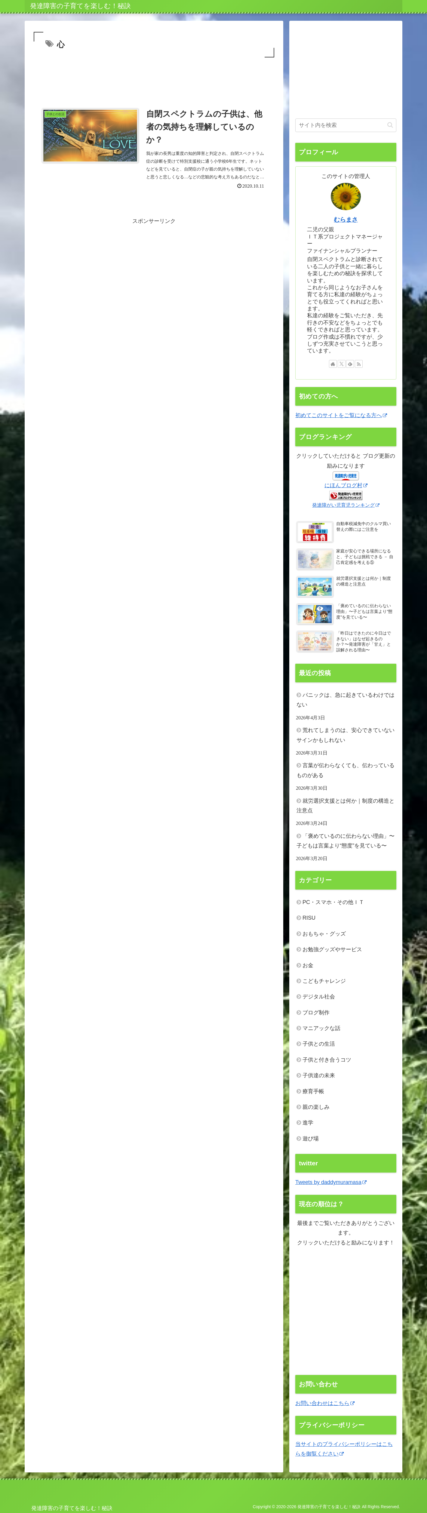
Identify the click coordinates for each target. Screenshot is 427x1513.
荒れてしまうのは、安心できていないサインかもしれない (345, 735)
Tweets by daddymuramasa (331, 1182)
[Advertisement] (154, 75)
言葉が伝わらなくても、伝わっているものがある (345, 770)
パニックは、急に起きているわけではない (345, 700)
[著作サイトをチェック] (333, 364)
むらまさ (346, 219)
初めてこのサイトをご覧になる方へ (341, 415)
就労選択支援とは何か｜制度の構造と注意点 (345, 805)
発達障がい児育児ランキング (345, 505)
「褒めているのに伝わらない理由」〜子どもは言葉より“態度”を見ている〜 (345, 841)
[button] (390, 124)
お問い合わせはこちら (325, 1403)
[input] (345, 125)
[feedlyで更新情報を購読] (350, 364)
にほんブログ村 (345, 485)
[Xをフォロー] (342, 364)
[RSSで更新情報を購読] (359, 364)
